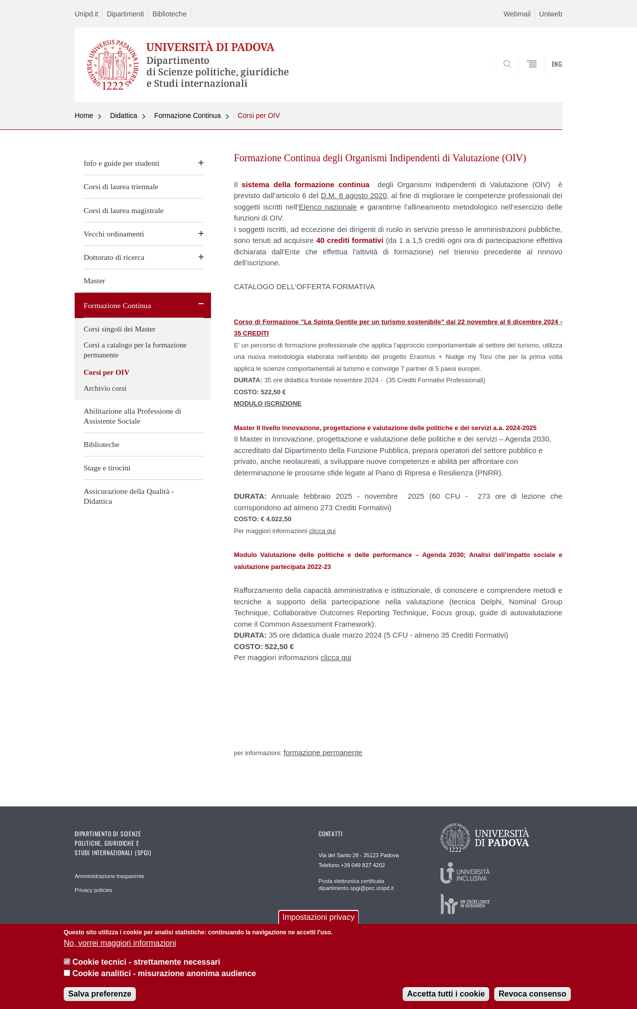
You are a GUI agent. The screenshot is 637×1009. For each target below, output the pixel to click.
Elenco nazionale (328, 207)
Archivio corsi (105, 388)
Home (84, 115)
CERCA (546, 78)
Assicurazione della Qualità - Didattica (129, 496)
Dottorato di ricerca (114, 257)
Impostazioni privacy (319, 917)
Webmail (517, 14)
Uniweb (550, 14)
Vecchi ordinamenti (114, 233)
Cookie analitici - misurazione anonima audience (164, 973)
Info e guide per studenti (121, 163)
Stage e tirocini (107, 467)
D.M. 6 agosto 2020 (354, 195)
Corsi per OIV (259, 115)
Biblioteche (169, 14)
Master (94, 280)
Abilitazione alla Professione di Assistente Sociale (132, 416)
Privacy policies (93, 890)
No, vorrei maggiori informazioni (120, 943)
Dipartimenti (125, 14)
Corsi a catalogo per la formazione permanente (135, 350)
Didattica (123, 115)
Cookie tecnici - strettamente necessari (146, 962)
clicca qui (322, 531)
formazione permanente (323, 752)
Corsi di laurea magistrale (124, 210)
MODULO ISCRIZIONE (268, 403)
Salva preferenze (99, 994)
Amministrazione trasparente (109, 876)
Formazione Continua (187, 115)
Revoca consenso (532, 994)
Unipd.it (86, 14)
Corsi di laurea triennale (121, 186)
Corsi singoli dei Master (120, 329)
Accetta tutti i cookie (446, 994)
